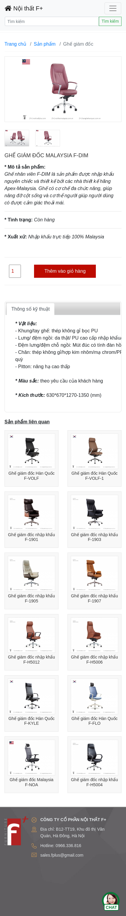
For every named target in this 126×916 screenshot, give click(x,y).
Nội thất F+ (24, 8)
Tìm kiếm (110, 21)
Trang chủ (15, 44)
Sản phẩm (45, 44)
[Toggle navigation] (113, 8)
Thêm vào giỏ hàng (65, 271)
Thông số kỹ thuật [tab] (30, 308)
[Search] (52, 21)
